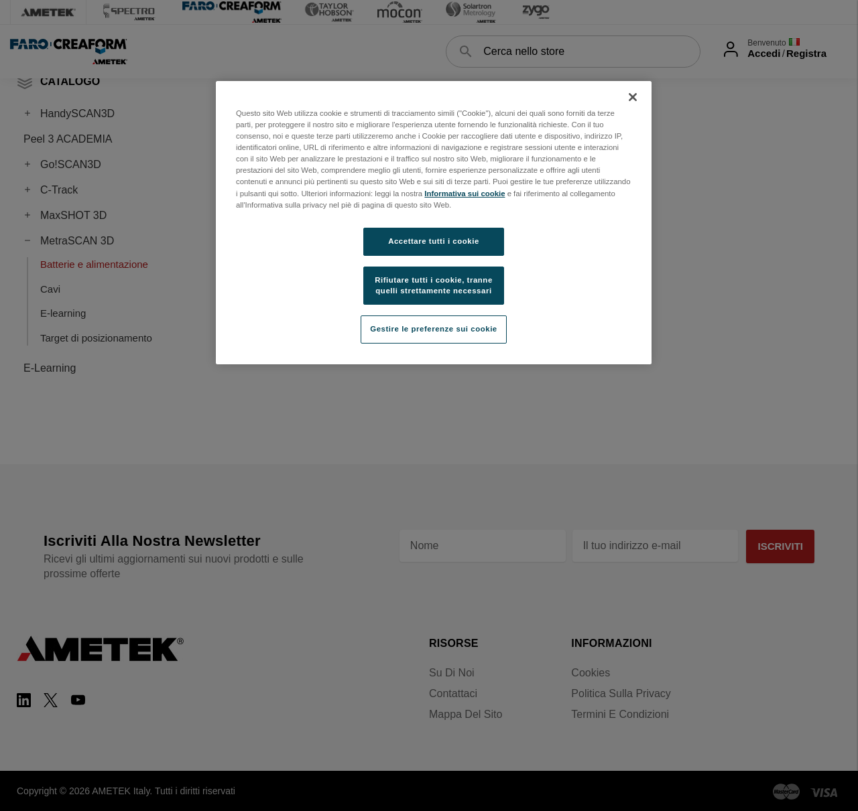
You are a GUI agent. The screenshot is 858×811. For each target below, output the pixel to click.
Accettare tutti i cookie (433, 241)
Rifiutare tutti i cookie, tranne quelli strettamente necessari (434, 285)
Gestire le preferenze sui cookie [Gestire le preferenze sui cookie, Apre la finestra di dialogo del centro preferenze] (433, 329)
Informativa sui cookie (464, 194)
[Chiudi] (633, 97)
